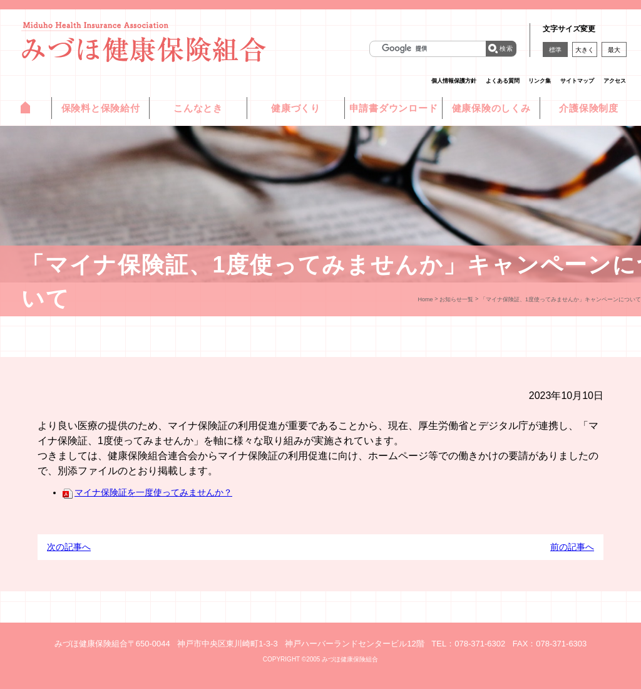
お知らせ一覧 (456, 299)
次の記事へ (69, 547)
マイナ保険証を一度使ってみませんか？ (147, 492)
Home (425, 299)
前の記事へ (572, 547)
